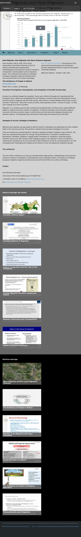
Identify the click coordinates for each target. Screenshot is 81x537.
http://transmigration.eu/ (35, 179)
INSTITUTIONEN (29, 8)
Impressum (62, 526)
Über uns (35, 526)
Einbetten (45, 53)
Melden (65, 53)
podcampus (5, 2)
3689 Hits (11, 53)
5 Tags (56, 53)
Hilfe (70, 526)
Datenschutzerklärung (48, 526)
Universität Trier (9, 84)
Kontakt (75, 526)
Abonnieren (32, 53)
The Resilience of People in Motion (17, 182)
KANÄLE (17, 8)
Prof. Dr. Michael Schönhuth (51, 63)
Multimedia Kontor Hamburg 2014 (17, 526)
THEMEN (7, 8)
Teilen (21, 53)
